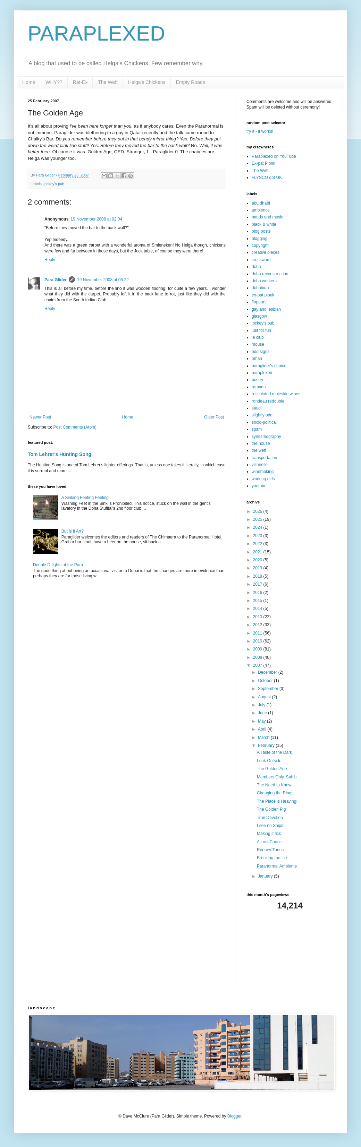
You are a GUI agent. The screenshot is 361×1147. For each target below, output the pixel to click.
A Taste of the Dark (274, 752)
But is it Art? (72, 531)
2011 (258, 633)
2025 (258, 519)
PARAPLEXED (96, 33)
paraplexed (262, 372)
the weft (259, 450)
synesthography (266, 436)
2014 (258, 608)
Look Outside (269, 760)
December (268, 672)
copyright (260, 245)
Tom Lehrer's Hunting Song (59, 454)
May (262, 721)
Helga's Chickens (147, 82)
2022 (258, 543)
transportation (264, 457)
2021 (258, 552)
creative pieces (265, 252)
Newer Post (40, 417)
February (267, 745)
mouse (258, 344)
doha (256, 266)
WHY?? (53, 82)
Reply (49, 259)
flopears (259, 302)
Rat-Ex (80, 82)
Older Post (214, 417)
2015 (258, 600)
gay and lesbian (266, 309)
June (263, 712)
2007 (258, 665)
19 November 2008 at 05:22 (103, 279)
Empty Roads (190, 82)
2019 (258, 568)
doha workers (264, 280)
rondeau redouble (268, 401)
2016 (258, 592)
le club (258, 337)
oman (257, 358)
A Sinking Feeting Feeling (85, 497)
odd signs (260, 351)
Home (28, 82)
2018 (258, 576)
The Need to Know (274, 785)
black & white (264, 224)
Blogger (234, 1116)
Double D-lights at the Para (58, 564)
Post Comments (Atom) (74, 427)
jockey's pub (54, 184)
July (262, 704)
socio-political (264, 422)
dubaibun (260, 287)
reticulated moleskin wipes (276, 393)
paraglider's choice (269, 365)
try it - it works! (259, 131)
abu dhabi (261, 203)
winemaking (263, 471)
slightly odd (262, 415)
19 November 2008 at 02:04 (96, 219)
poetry (257, 379)
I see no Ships (270, 825)
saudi (257, 408)
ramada (259, 387)
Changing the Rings (275, 793)
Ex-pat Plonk (263, 163)
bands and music (267, 217)
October (266, 680)
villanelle (260, 464)
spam (257, 429)
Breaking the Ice (272, 857)
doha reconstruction (270, 273)
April (262, 729)
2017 (258, 584)
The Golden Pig (271, 809)
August (265, 697)
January (266, 876)
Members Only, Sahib (277, 777)
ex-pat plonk (263, 295)
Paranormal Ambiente (277, 866)
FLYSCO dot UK (267, 177)
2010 (258, 641)
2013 (258, 616)
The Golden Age (272, 768)
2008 (258, 657)
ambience (261, 210)
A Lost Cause (269, 841)
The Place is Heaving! (277, 801)
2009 (258, 649)
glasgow (259, 316)
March (264, 737)
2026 (258, 511)
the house (261, 443)
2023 (258, 535)
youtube (259, 485)
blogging (259, 238)
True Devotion (270, 817)
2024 (258, 527)
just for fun (261, 330)
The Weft (108, 82)
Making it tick (269, 833)
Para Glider (55, 279)
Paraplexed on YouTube (274, 156)
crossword (261, 259)
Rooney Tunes (270, 849)
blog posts (261, 231)
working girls (263, 478)
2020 (258, 560)
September (268, 688)
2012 (258, 624)
